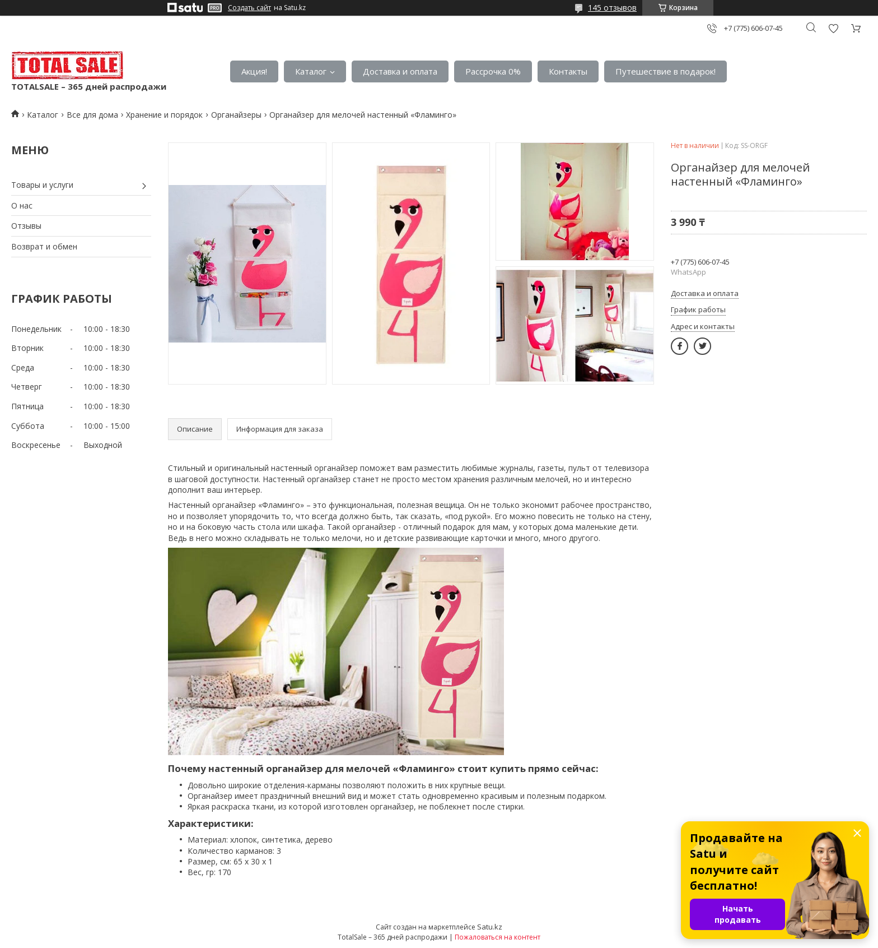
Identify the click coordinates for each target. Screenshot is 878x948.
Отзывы (26, 225)
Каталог (310, 71)
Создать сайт (249, 8)
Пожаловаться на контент (497, 937)
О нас (21, 205)
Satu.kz (489, 927)
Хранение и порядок (164, 114)
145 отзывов (612, 7)
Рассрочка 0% (493, 71)
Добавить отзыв (833, 28)
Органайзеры (236, 114)
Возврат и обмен (44, 246)
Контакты (568, 71)
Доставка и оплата (400, 71)
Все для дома (92, 114)
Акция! (254, 71)
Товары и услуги (42, 184)
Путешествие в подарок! (665, 71)
